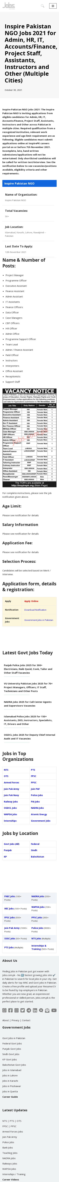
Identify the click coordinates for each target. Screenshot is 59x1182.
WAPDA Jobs (10, 814)
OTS (6, 776)
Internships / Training (13, 1174)
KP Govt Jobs (9, 1059)
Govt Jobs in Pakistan (13, 1038)
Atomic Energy (39, 814)
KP (5, 856)
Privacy (15, 1020)
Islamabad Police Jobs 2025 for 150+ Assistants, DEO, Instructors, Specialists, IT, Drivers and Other (28, 720)
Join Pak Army (11, 789)
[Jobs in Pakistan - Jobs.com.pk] (8, 6)
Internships (10, 820)
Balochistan (37, 856)
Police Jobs (37, 795)
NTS (6, 769)
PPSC (34, 782)
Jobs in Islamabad (11, 1070)
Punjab (8, 850)
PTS (33, 769)
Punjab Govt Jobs (11, 1048)
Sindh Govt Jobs (10, 1054)
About (5, 1020)
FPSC (33, 776)
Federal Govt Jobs (12, 1043)
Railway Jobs (11, 801)
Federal (35, 844)
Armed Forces (11, 782)
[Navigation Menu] (53, 6)
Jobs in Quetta (10, 1091)
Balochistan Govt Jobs (14, 1064)
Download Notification (35, 609)
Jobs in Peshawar (11, 1086)
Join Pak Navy (11, 795)
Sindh (34, 850)
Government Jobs (40, 820)
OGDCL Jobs (10, 808)
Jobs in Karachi (10, 1080)
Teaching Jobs (9, 1152)
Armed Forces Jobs (12, 1131)
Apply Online (31, 601)
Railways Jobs (9, 1163)
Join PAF (35, 789)
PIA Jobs (35, 801)
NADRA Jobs (37, 808)
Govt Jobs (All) (11, 844)
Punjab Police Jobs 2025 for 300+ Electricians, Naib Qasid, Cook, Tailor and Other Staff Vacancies (28, 669)
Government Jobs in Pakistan (38, 620)
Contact (26, 1020)
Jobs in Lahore (10, 1075)
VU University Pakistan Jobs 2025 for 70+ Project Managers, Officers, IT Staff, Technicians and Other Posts (28, 687)
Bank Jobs (7, 1147)
